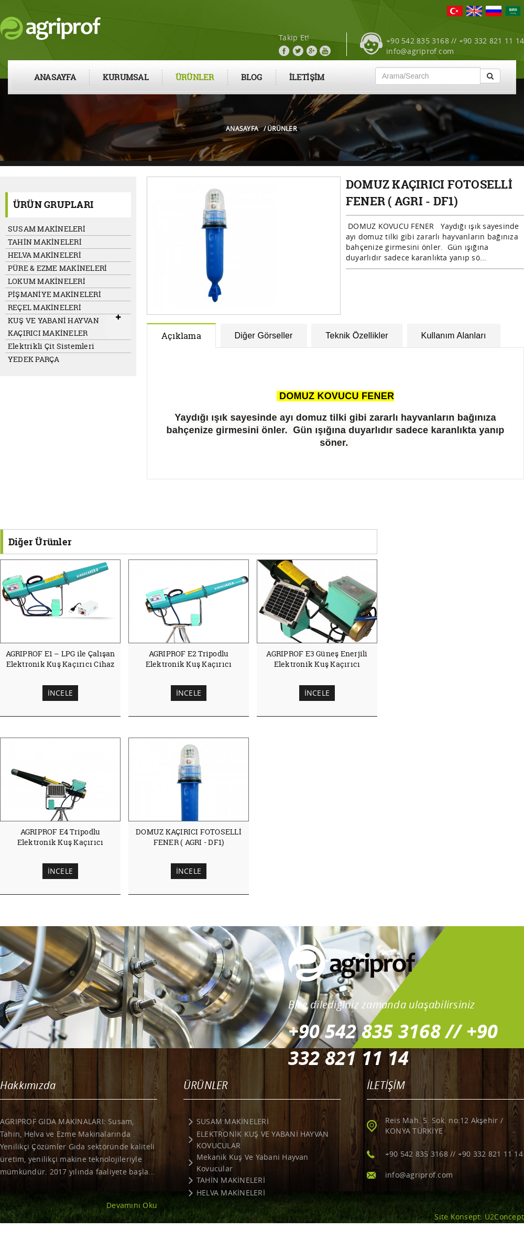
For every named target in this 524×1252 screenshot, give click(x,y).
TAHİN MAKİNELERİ (45, 242)
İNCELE (60, 693)
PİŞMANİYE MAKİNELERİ (54, 294)
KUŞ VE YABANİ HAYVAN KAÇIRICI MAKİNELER (53, 326)
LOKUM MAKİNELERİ (46, 281)
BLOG (252, 77)
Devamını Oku (131, 1205)
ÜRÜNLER (195, 77)
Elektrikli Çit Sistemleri (51, 346)
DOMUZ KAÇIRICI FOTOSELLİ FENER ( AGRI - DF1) (189, 837)
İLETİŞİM (307, 77)
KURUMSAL (126, 77)
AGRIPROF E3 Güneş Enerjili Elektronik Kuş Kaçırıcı (316, 659)
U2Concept (504, 1217)
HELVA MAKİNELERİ (44, 255)
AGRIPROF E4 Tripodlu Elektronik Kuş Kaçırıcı (60, 837)
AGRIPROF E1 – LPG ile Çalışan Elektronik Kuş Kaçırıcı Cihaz (60, 659)
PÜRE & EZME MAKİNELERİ (57, 268)
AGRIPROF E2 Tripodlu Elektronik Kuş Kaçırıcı (189, 659)
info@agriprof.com (420, 51)
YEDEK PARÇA (34, 359)
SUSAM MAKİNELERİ (46, 229)
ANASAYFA (55, 77)
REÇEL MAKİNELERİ (44, 307)
